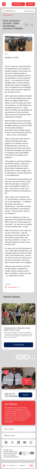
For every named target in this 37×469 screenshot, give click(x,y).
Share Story (29, 25)
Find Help (18, 4)
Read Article (18, 345)
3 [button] (21, 357)
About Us (13, 465)
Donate (30, 4)
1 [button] (17, 357)
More (31, 465)
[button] (33, 357)
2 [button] (19, 357)
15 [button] (27, 357)
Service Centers (29, 11)
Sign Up (25, 395)
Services (23, 465)
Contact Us (26, 381)
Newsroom (8, 15)
